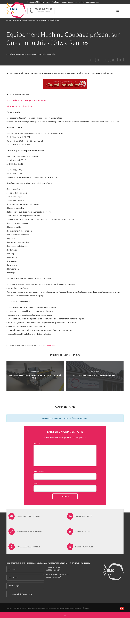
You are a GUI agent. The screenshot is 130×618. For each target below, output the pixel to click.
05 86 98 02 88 (43, 9)
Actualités (51, 54)
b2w (88, 608)
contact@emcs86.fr (53, 577)
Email (36, 483)
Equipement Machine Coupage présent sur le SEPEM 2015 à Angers (35, 376)
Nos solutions (14, 577)
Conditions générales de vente (20, 594)
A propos (12, 569)
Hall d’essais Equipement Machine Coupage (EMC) (94, 375)
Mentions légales (15, 586)
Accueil (8, 20)
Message (37, 443)
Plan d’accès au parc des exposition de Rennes (26, 100)
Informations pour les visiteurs (20, 106)
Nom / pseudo (39, 471)
